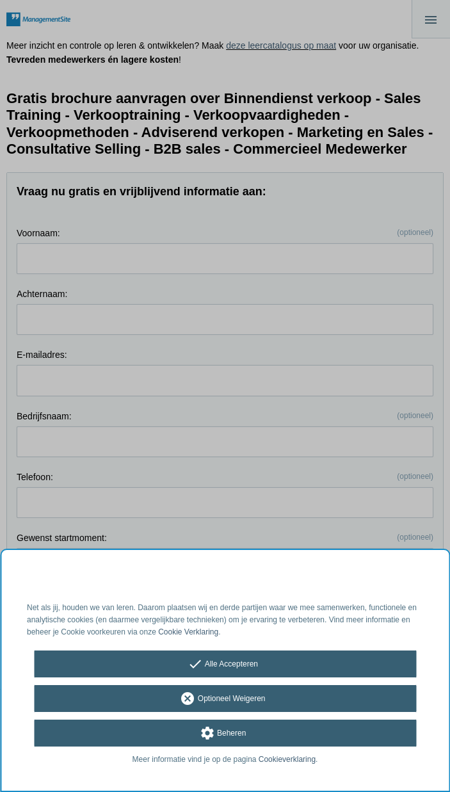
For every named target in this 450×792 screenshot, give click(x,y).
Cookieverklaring (287, 759)
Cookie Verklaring (188, 631)
